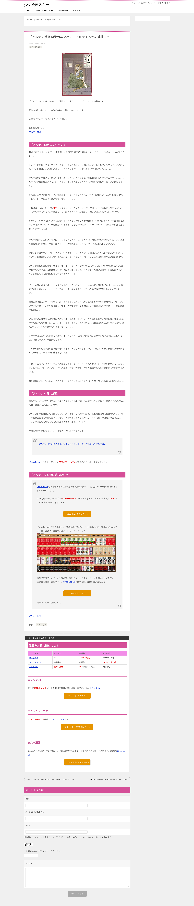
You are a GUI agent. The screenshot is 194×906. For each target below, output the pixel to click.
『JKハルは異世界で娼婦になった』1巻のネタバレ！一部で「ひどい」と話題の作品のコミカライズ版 (51, 779)
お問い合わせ (63, 11)
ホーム (27, 11)
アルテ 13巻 (35, 132)
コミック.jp (33, 658)
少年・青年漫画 (35, 47)
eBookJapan (34, 462)
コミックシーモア (36, 662)
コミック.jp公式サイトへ (78, 696)
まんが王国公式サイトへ (78, 762)
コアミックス (41, 625)
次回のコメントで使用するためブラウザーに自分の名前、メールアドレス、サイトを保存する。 (69, 837)
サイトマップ (78, 11)
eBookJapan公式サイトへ (78, 514)
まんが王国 (33, 667)
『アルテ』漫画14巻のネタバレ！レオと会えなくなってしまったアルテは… (71, 444)
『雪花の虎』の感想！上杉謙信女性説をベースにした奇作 (108, 779)
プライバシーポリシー (44, 11)
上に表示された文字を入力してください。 (43, 851)
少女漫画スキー (37, 4)
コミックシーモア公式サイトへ (78, 727)
